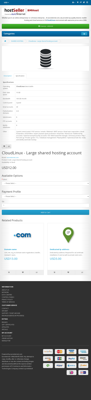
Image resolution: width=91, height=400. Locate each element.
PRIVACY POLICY (7, 300)
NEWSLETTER (6, 341)
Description (8, 76)
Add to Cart (45, 212)
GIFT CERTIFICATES (8, 325)
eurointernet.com (13, 157)
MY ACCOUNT (6, 336)
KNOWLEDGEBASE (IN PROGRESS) (13, 316)
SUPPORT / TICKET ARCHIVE (11, 313)
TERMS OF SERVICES (8, 302)
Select (5, 179)
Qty (3, 201)
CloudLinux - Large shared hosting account (42, 41)
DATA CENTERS (7, 295)
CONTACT (5, 308)
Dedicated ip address (59, 249)
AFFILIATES (5, 327)
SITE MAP (5, 311)
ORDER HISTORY (7, 338)
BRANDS (4, 322)
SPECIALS (5, 329)
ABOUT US (5, 290)
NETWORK (5, 292)
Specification (20, 76)
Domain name (10, 249)
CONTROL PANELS (8, 297)
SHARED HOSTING (17, 41)
